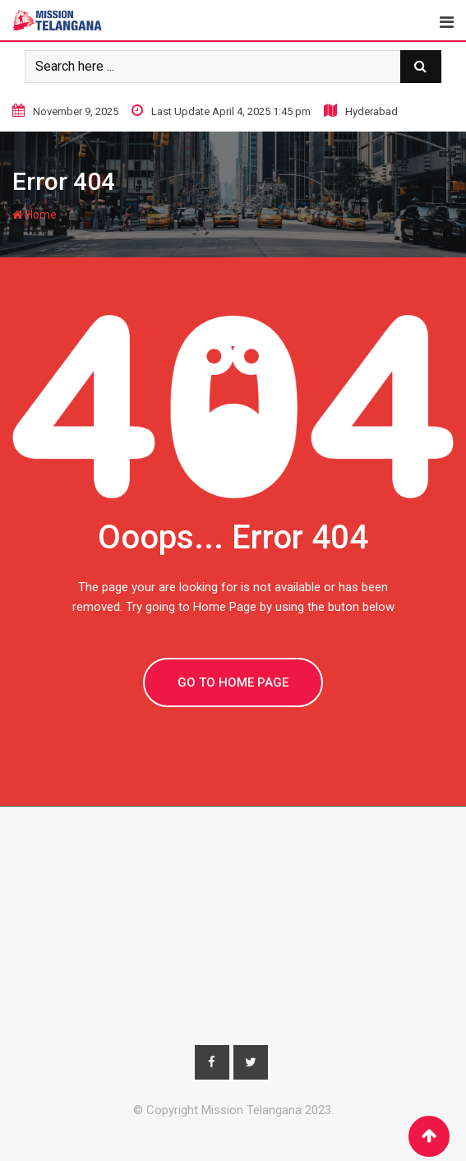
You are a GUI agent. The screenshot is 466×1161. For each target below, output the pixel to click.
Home (34, 214)
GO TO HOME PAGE (233, 682)
